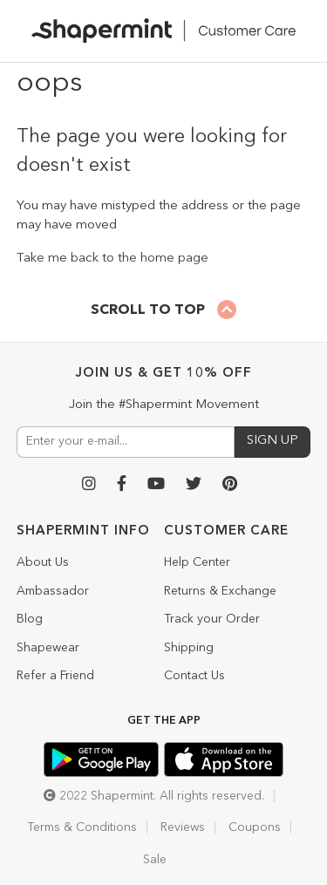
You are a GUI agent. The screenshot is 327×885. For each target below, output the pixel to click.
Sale (155, 860)
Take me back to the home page (112, 258)
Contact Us (194, 676)
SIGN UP (272, 440)
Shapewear (48, 648)
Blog (30, 619)
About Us (43, 562)
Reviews (182, 827)
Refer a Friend (55, 676)
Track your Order (212, 619)
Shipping (189, 648)
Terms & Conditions (82, 827)
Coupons (254, 827)
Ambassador (53, 591)
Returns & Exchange (220, 591)
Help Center (197, 562)
